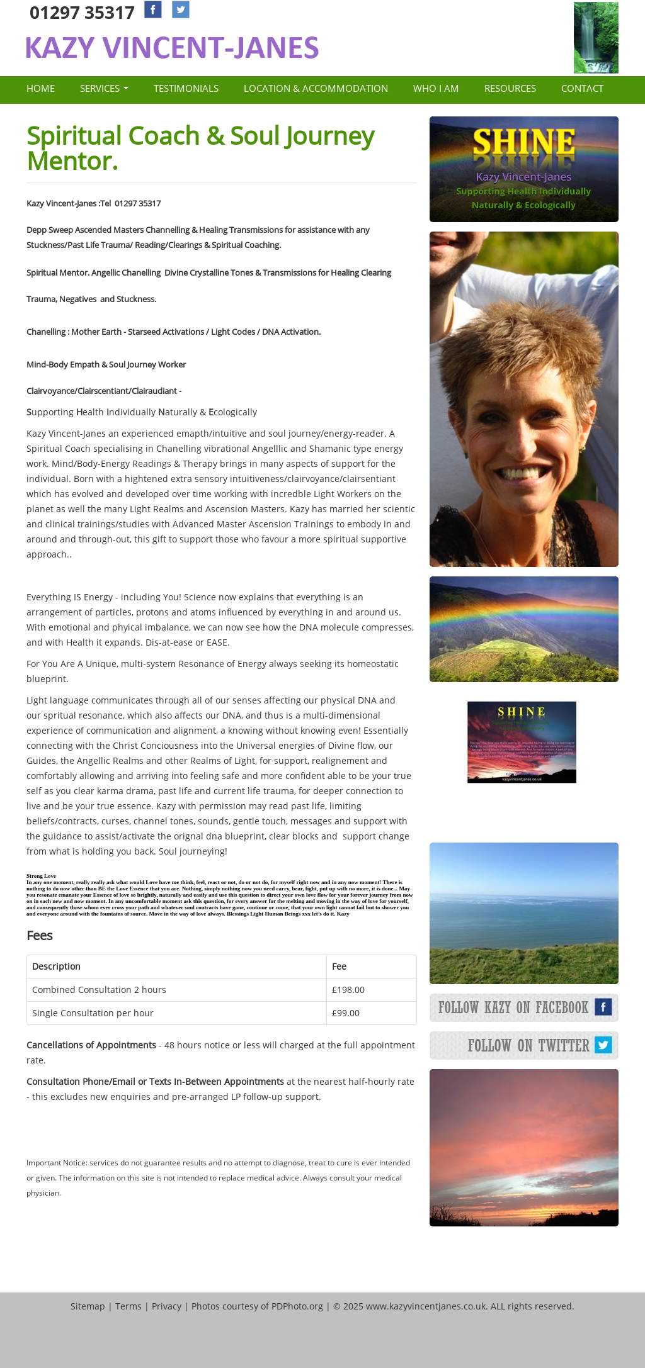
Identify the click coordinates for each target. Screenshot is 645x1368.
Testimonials (186, 88)
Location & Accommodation (316, 88)
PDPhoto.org (297, 1306)
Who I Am (436, 88)
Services (104, 88)
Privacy (166, 1306)
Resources (510, 88)
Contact (582, 88)
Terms (128, 1306)
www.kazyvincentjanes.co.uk (426, 1306)
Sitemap (88, 1306)
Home (40, 88)
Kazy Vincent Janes (172, 47)
